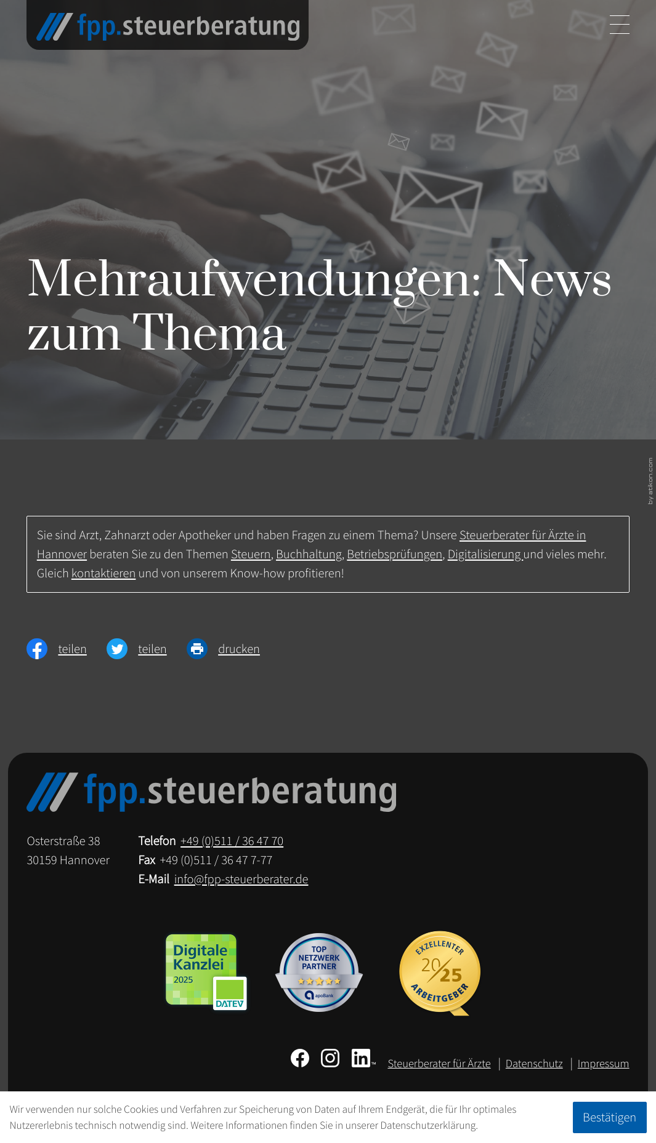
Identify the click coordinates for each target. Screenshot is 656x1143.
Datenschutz (534, 1064)
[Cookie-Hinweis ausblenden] (610, 1117)
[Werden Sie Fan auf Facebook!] (300, 1058)
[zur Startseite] (167, 27)
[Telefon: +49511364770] (231, 841)
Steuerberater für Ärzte (438, 1064)
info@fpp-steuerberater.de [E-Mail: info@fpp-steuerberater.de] (241, 879)
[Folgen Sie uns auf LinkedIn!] (364, 1058)
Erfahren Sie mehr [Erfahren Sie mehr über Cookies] (518, 1125)
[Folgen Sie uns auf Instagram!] (330, 1058)
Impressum (604, 1064)
